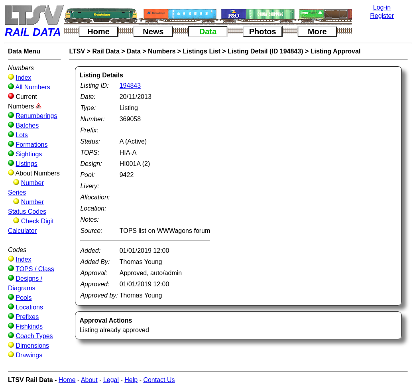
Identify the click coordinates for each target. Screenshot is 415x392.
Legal (111, 379)
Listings (26, 163)
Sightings (29, 154)
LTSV (77, 51)
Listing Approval (336, 51)
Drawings (29, 355)
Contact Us (159, 379)
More (317, 31)
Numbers (161, 51)
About (89, 379)
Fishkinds (29, 326)
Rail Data (105, 51)
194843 (130, 85)
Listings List (201, 51)
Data (207, 31)
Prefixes (27, 316)
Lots (22, 135)
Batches (27, 125)
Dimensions (32, 345)
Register (382, 15)
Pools (23, 297)
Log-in (382, 7)
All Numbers (33, 87)
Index (23, 77)
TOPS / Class (35, 269)
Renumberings (36, 115)
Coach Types (34, 336)
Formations (31, 144)
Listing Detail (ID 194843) (265, 51)
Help (131, 379)
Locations (29, 307)
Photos (262, 31)
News (153, 31)
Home (98, 31)
